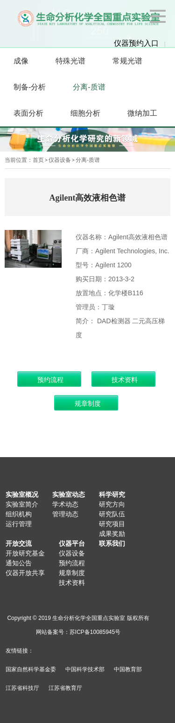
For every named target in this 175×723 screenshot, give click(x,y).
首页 (38, 160)
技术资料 (72, 582)
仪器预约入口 (136, 43)
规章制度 (72, 573)
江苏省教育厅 (65, 688)
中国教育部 (128, 669)
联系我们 (112, 543)
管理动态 (65, 514)
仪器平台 (72, 543)
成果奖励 (112, 533)
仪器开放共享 (25, 573)
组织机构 (19, 514)
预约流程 (72, 563)
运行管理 (19, 524)
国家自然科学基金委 (31, 669)
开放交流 (19, 543)
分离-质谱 (88, 160)
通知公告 (19, 563)
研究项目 (112, 524)
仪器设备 (60, 160)
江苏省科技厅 (22, 688)
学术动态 (65, 504)
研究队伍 (112, 514)
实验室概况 (22, 494)
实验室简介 (22, 504)
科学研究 (112, 494)
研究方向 (112, 504)
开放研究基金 (25, 553)
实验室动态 (68, 494)
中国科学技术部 (85, 669)
